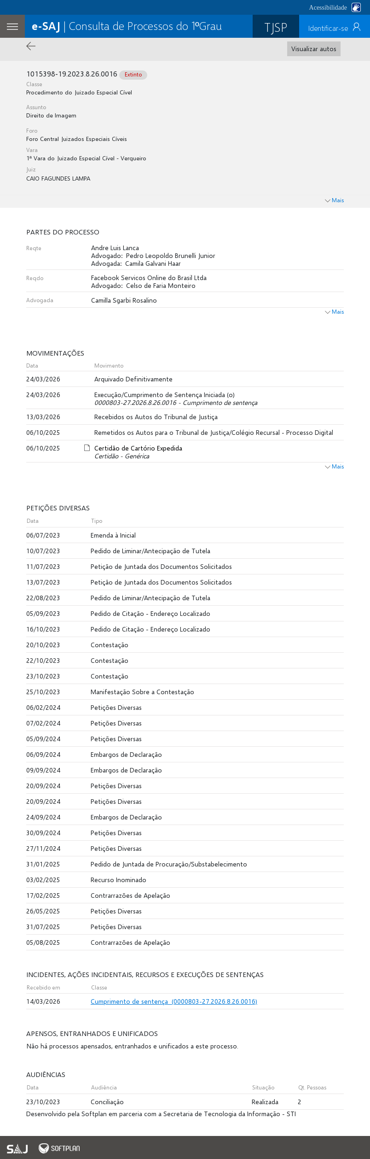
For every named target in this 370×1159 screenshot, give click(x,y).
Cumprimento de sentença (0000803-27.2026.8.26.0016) (174, 1001)
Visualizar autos (313, 49)
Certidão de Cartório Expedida (138, 448)
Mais (334, 311)
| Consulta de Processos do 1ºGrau (127, 25)
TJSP (276, 27)
